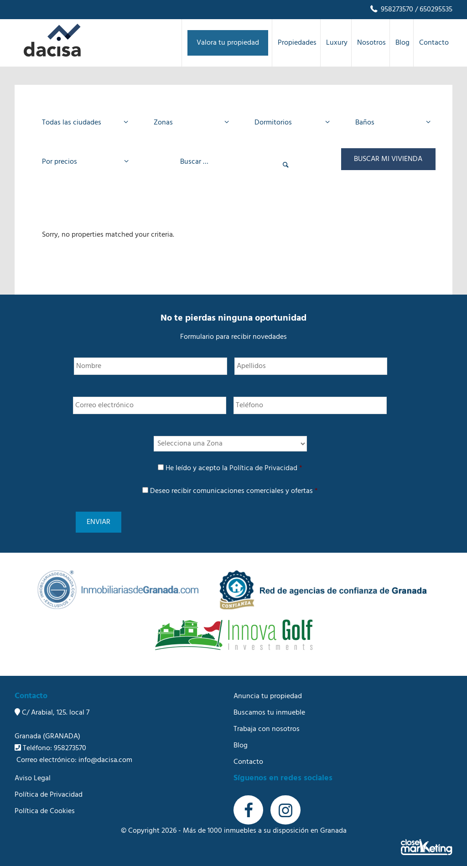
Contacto (248, 755)
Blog (241, 738)
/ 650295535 (432, 10)
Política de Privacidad (263, 468)
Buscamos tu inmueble (269, 705)
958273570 (391, 10)
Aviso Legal (33, 771)
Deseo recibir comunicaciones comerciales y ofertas (234, 491)
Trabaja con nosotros (267, 722)
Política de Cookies (45, 804)
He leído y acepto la (234, 468)
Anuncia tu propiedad (268, 689)
